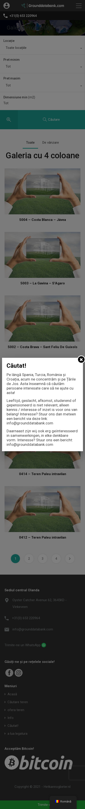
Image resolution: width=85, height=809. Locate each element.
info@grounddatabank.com (30, 423)
